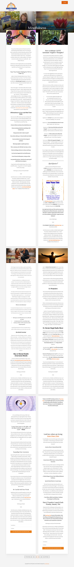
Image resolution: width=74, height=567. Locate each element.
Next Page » (47, 557)
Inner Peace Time (53, 436)
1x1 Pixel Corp (47, 563)
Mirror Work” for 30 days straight (22, 107)
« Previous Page (27, 557)
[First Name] (21, 528)
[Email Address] (21, 525)
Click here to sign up (55, 358)
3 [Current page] (38, 557)
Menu (64, 2)
